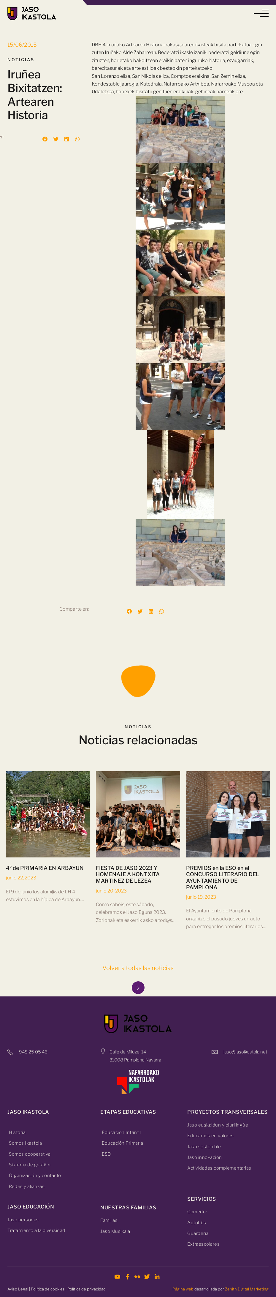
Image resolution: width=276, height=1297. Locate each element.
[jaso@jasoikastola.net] (215, 1052)
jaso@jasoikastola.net (245, 1052)
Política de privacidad (86, 1289)
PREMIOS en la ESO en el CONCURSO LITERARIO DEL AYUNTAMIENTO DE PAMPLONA (222, 877)
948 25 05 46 (33, 1052)
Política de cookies (48, 1289)
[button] (261, 13)
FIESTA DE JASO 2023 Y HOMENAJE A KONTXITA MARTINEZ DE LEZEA (128, 874)
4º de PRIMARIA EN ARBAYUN (45, 868)
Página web (182, 1289)
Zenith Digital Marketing (247, 1289)
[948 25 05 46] (10, 1052)
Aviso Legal (17, 1289)
